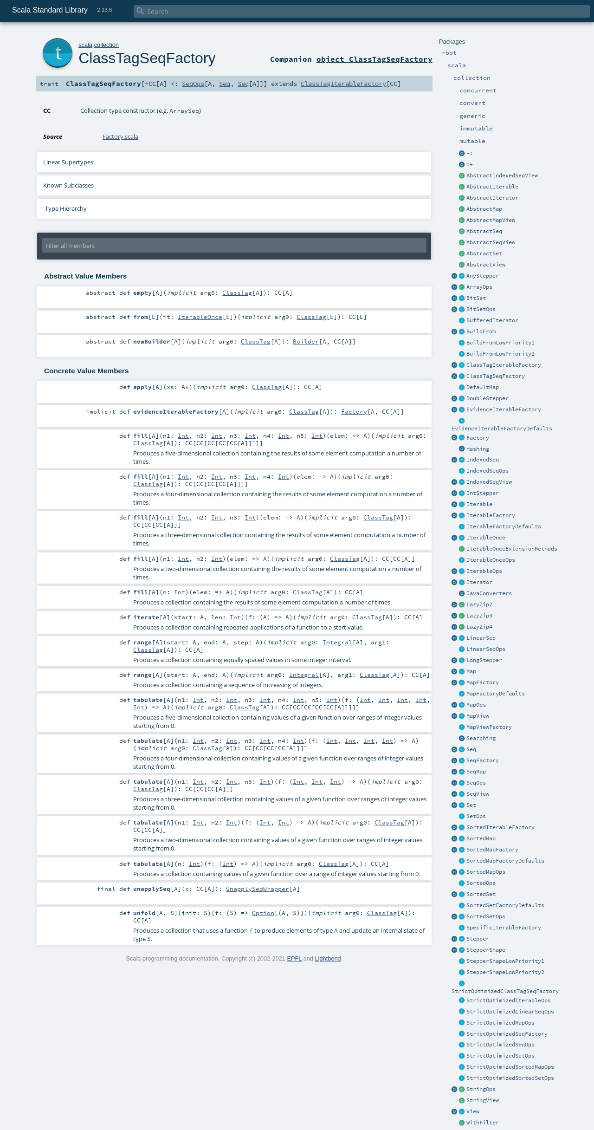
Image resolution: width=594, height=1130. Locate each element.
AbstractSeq (484, 231)
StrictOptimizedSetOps (500, 1055)
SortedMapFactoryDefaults (505, 860)
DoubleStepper (487, 398)
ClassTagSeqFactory (495, 376)
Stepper (477, 938)
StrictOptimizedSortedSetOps (510, 1078)
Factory (477, 438)
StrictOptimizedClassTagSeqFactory (505, 991)
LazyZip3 (479, 615)
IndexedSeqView (489, 482)
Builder (306, 341)
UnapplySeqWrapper (257, 888)
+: (469, 153)
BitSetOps (481, 309)
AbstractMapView (490, 220)
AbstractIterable (492, 186)
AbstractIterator (492, 198)
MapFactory (482, 682)
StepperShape (485, 950)
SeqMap (476, 771)
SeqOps (476, 782)
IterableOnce (485, 537)
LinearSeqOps (485, 649)
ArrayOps (479, 287)
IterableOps (484, 571)
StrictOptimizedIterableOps (508, 1000)
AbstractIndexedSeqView (502, 175)
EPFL (294, 958)
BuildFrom (481, 331)
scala (85, 44)
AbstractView (485, 264)
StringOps (481, 1089)
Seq (471, 749)
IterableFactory (490, 515)
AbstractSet (484, 253)
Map (471, 671)
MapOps (476, 704)
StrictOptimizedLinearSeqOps (510, 1011)
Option (263, 912)
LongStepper (484, 660)
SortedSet (481, 894)
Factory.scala (120, 136)
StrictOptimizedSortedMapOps (510, 1067)
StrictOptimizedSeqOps (500, 1044)
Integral (337, 642)
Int (183, 435)
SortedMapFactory (492, 849)
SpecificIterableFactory (503, 927)
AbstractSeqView (490, 242)
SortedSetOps (485, 916)
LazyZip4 (479, 626)
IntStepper (482, 493)
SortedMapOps (485, 872)
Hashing (477, 449)
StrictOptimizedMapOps (500, 1023)
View (472, 1111)
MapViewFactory (489, 727)
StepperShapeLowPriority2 (505, 972)
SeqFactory (482, 760)
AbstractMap (484, 209)
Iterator (479, 582)
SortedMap (481, 838)
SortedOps (481, 883)
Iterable (479, 504)
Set (471, 805)
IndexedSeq (482, 459)
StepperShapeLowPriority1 (505, 961)
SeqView (477, 794)
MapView (477, 716)
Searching (481, 738)
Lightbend (328, 958)
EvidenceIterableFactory (503, 409)
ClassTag (237, 292)
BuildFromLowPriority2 (500, 354)
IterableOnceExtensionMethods (511, 549)
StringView (482, 1100)
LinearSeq (481, 638)
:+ (469, 164)
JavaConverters (489, 593)
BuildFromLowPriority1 (500, 342)
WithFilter (482, 1122)
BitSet (476, 298)
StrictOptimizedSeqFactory (507, 1034)
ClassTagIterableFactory (503, 365)
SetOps (476, 816)
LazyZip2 (479, 604)
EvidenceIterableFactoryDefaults (502, 428)
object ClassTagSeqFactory (374, 59)
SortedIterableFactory (500, 827)
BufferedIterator (492, 320)
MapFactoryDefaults (495, 693)
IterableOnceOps (490, 560)
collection (106, 44)
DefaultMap (482, 387)
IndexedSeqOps (487, 471)
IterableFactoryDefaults (503, 526)
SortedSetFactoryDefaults (505, 905)
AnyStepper (482, 276)
